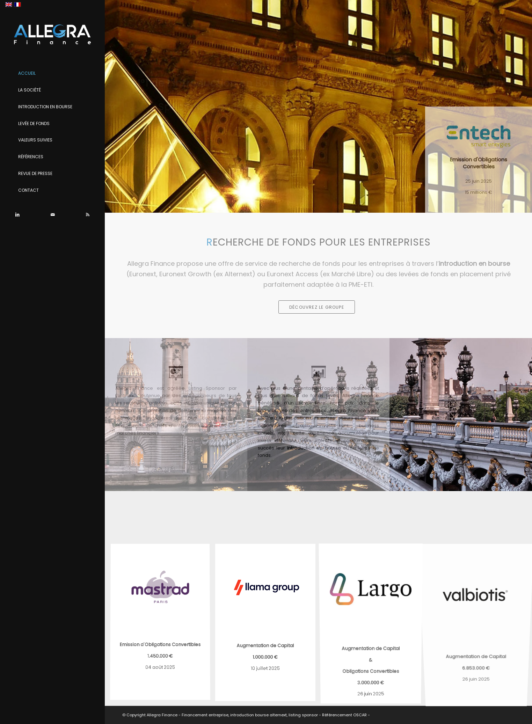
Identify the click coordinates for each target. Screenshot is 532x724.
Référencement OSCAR (344, 715)
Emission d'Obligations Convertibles (478, 163)
